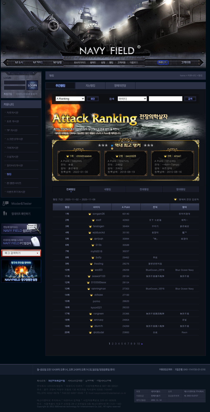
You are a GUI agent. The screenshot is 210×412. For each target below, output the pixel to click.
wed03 (98, 269)
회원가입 (8, 93)
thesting (98, 263)
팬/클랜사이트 (14, 183)
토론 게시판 (13, 121)
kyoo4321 (96, 307)
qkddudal (98, 332)
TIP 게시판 (12, 130)
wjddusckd (98, 232)
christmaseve (83, 156)
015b (98, 244)
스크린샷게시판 (15, 139)
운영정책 (89, 380)
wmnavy (98, 319)
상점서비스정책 (103, 380)
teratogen (98, 226)
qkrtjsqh (98, 238)
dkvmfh (98, 326)
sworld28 (131, 156)
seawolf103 (98, 276)
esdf (98, 219)
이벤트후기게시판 (16, 191)
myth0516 (96, 251)
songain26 (98, 213)
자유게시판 (12, 112)
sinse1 (177, 156)
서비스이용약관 (75, 380)
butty (98, 257)
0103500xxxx (98, 282)
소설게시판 (12, 156)
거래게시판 (12, 147)
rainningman (98, 288)
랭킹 (9, 174)
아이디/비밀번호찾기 (27, 93)
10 (138, 343)
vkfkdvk (98, 294)
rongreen (99, 313)
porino (96, 301)
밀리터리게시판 (15, 165)
